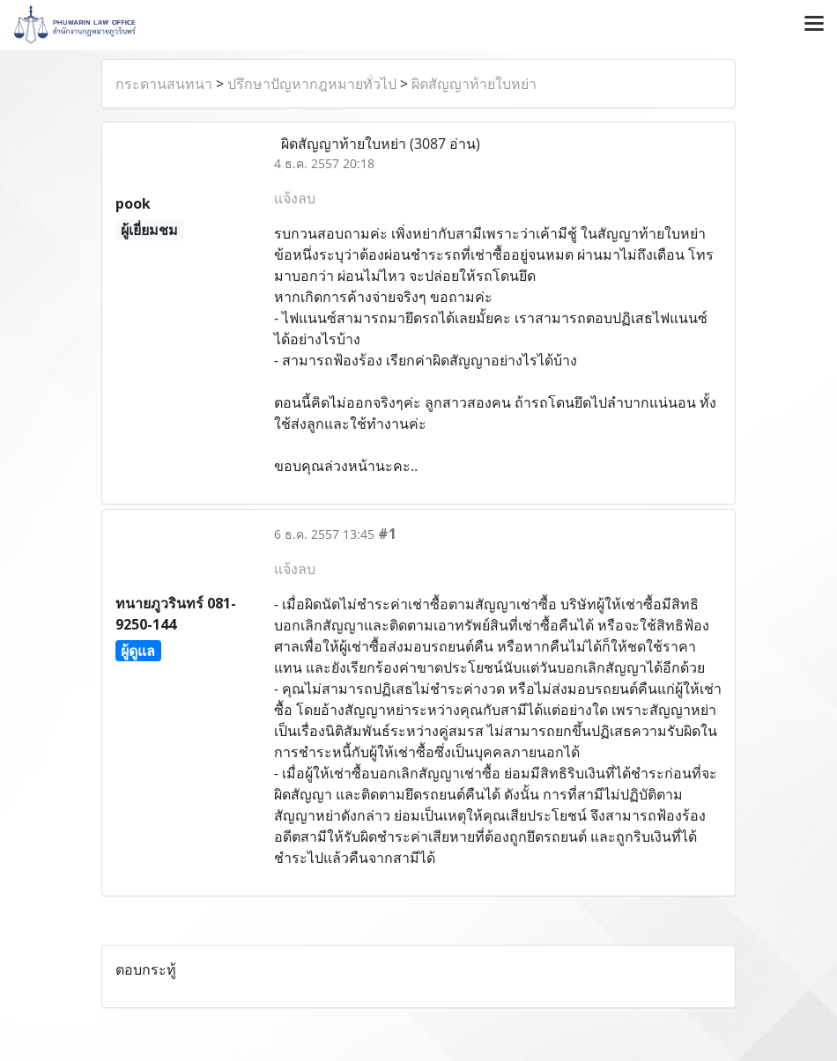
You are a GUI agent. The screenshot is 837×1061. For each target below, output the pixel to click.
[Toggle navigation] (814, 24)
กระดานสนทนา (163, 83)
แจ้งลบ (294, 198)
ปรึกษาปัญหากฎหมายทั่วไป (311, 83)
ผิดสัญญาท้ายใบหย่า (474, 83)
